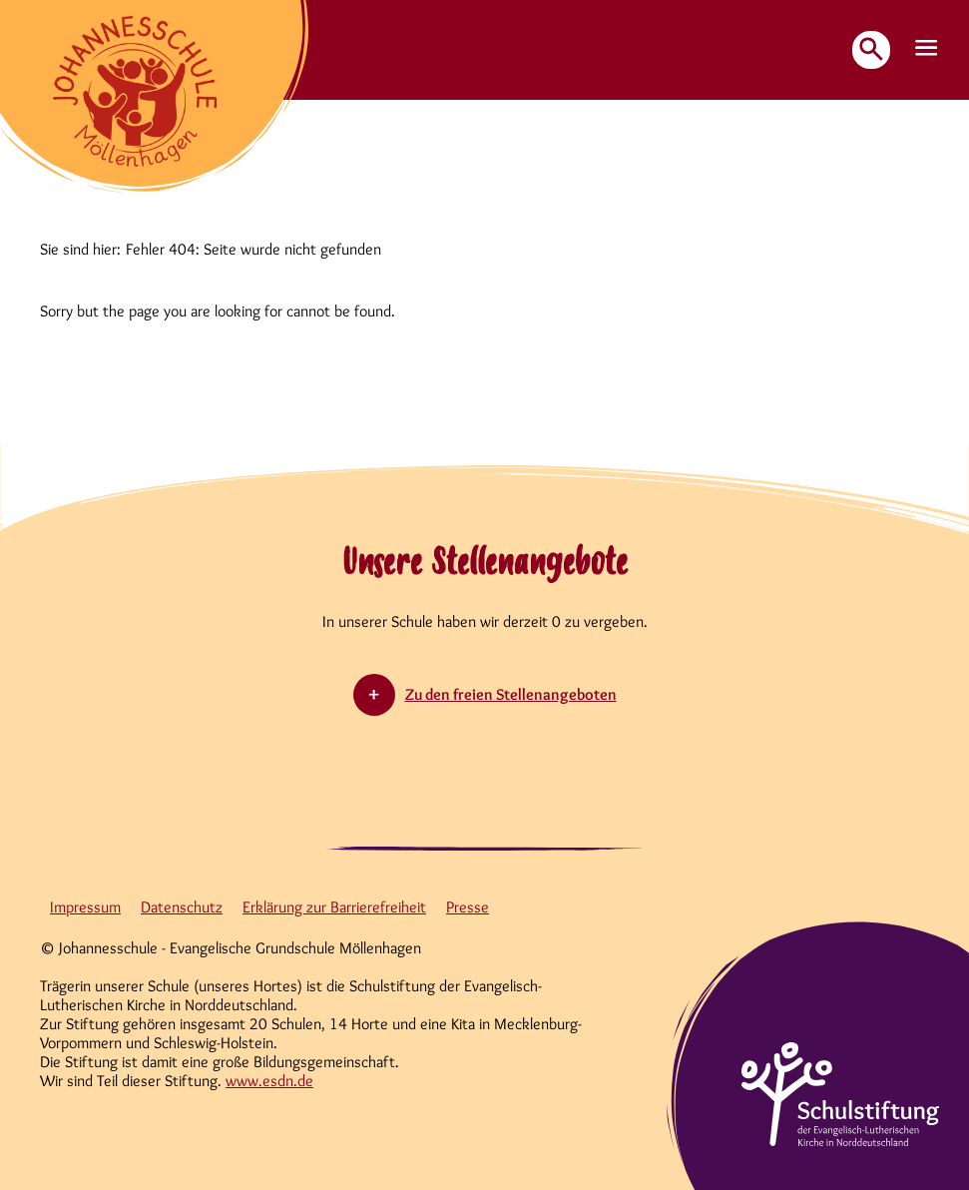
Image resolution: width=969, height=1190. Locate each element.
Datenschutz (182, 906)
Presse (467, 906)
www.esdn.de (269, 1080)
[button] (927, 49)
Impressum (85, 906)
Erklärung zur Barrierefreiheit (334, 906)
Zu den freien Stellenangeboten (511, 694)
